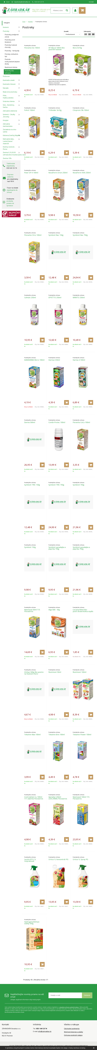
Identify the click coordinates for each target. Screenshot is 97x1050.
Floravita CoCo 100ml (81, 422)
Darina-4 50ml (54, 360)
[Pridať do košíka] (42, 90)
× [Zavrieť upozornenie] (94, 1047)
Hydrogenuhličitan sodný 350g (31, 923)
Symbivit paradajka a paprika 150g (57, 548)
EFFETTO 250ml (54, 297)
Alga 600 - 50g (54, 610)
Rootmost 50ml (54, 672)
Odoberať (87, 995)
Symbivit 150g (30, 547)
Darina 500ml (29, 422)
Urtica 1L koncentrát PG (58, 859)
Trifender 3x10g (54, 110)
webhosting (67, 1046)
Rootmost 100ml (79, 672)
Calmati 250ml (30, 297)
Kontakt (91, 2)
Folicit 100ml (29, 110)
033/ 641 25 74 (39, 2)
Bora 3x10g (77, 48)
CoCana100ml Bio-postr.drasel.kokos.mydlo (83, 610)
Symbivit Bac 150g (55, 235)
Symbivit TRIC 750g (56, 485)
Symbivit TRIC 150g (32, 485)
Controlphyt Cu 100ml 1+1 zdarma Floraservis (33, 798)
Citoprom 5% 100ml (81, 110)
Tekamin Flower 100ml (82, 734)
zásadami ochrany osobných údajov (69, 1007)
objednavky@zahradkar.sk (22, 2)
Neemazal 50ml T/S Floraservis (32, 610)
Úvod (7, 2)
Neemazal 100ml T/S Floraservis (81, 798)
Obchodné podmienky (72, 1029)
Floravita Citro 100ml (32, 235)
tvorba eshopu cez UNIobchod (54, 1046)
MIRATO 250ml (79, 297)
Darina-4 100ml (79, 360)
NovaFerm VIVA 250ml (82, 172)
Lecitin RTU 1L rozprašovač (30, 860)
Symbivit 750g (78, 485)
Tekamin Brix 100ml (56, 734)
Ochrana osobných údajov (73, 1035)
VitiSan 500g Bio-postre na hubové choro (33, 673)
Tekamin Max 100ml (32, 734)
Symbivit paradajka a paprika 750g (81, 548)
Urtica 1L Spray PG (80, 859)
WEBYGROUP (83, 1046)
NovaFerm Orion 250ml (57, 172)
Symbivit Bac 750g (80, 235)
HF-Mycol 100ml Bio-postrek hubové (56, 49)
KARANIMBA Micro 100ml (34, 360)
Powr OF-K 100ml (31, 172)
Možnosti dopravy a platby (73, 1032)
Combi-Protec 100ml (56, 422)
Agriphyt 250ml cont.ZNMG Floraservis (57, 798)
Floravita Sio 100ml (32, 48)
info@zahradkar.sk (44, 1031)
